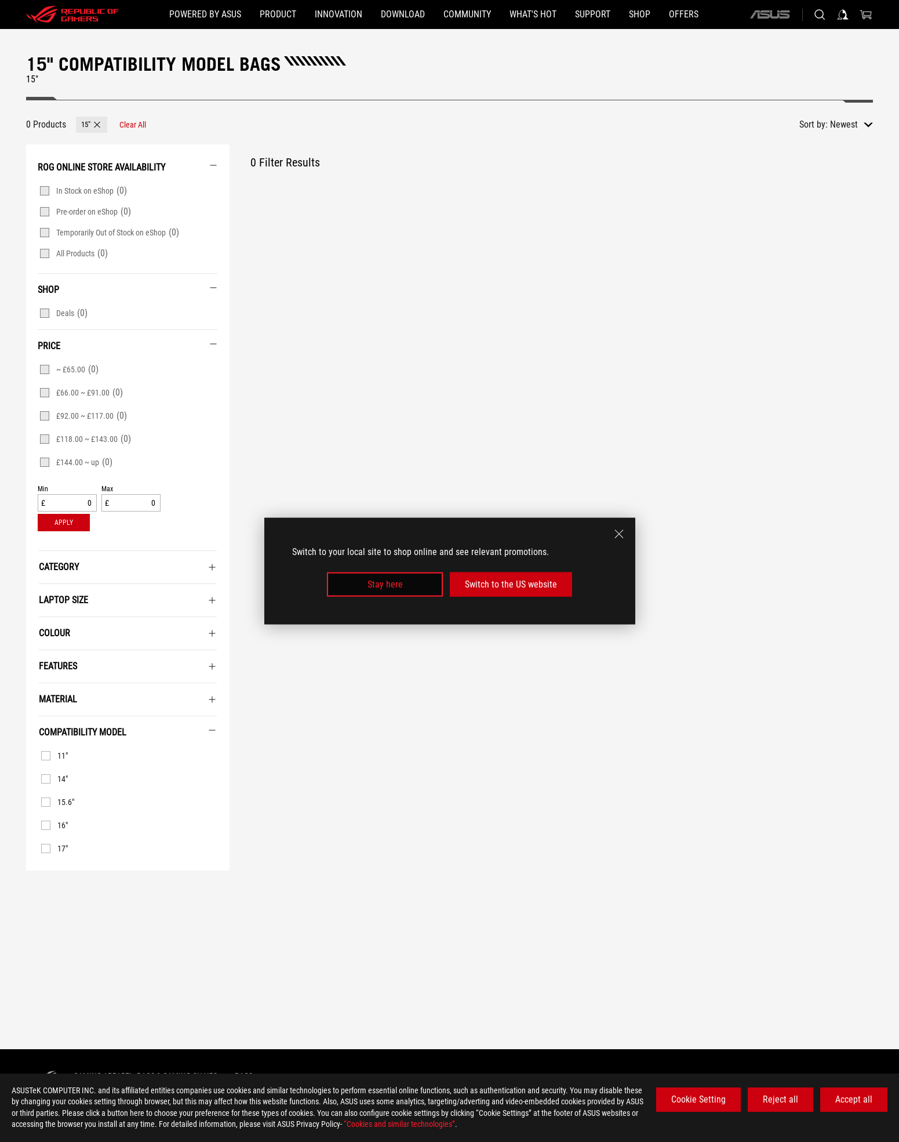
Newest (844, 124)
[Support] (592, 14)
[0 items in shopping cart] (866, 14)
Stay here (385, 584)
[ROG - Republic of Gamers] (72, 14)
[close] (619, 534)
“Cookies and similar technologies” (399, 1124)
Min (43, 489)
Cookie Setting (698, 1099)
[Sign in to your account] (843, 14)
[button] (278, 14)
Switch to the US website (511, 584)
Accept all (853, 1099)
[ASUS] (770, 14)
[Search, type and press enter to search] (820, 14)
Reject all (780, 1099)
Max (107, 489)
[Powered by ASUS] (205, 14)
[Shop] (639, 14)
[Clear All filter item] (133, 124)
